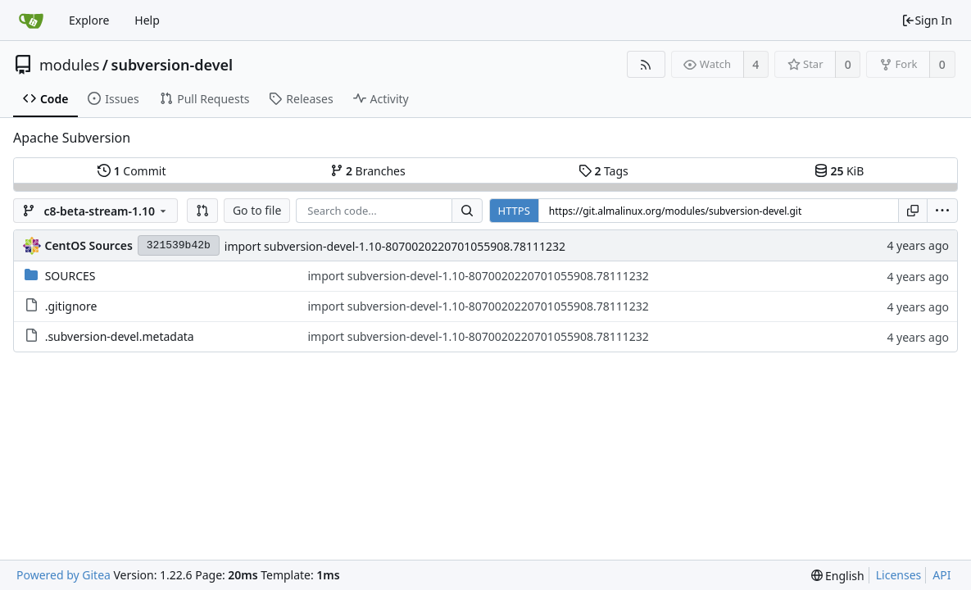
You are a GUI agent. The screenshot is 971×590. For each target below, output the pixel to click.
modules (69, 65)
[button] (202, 210)
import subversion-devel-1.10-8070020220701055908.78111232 (395, 246)
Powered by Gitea (63, 575)
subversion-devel (172, 65)
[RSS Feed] (646, 64)
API (941, 575)
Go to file (257, 210)
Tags (603, 171)
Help (147, 20)
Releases (301, 99)
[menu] (942, 210)
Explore (89, 20)
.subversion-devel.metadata (119, 336)
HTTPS (514, 210)
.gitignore (71, 306)
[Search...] (467, 210)
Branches (368, 171)
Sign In (926, 20)
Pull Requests (204, 99)
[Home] (31, 20)
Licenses (899, 575)
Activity (381, 99)
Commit (132, 171)
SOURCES (70, 276)
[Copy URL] (913, 210)
